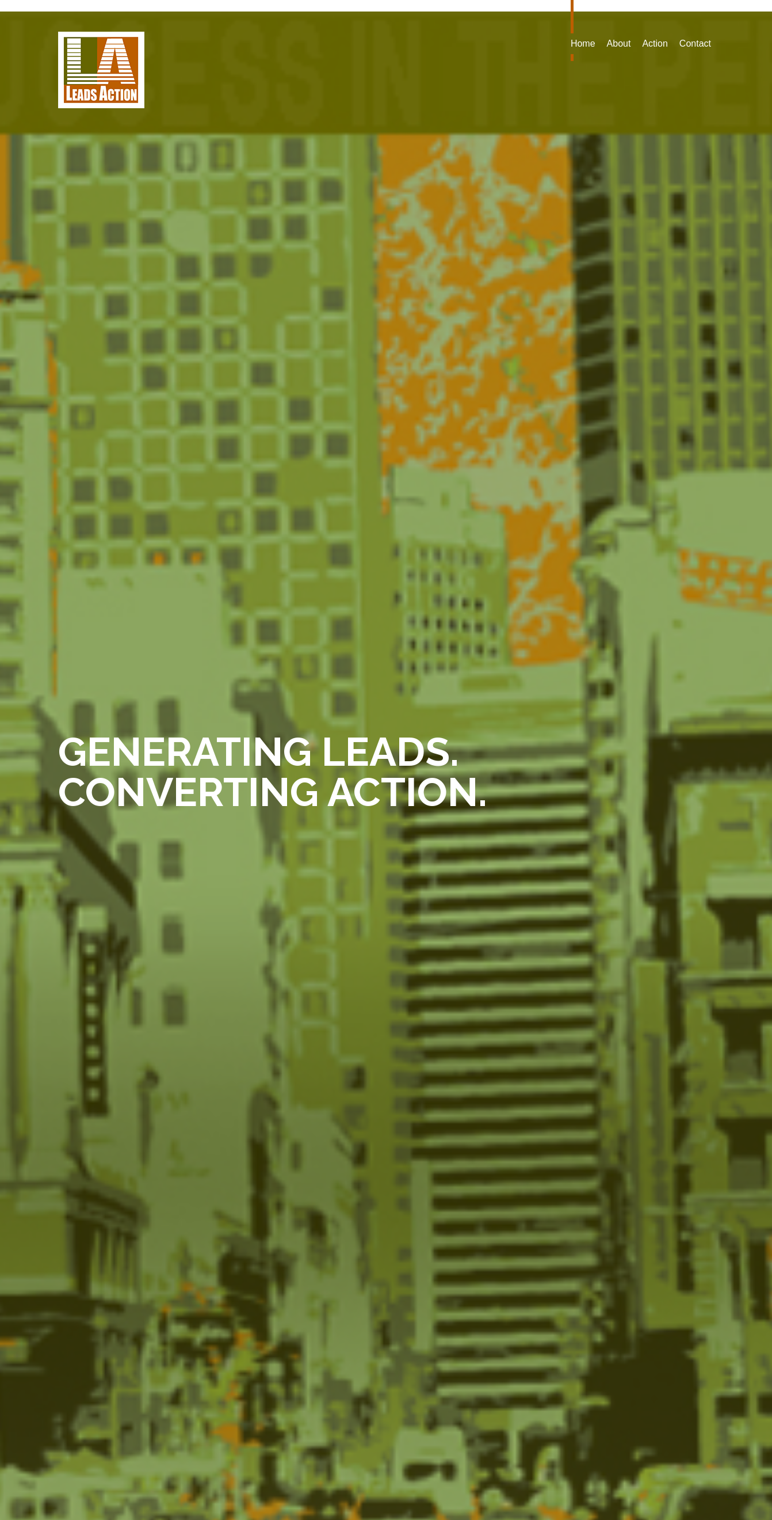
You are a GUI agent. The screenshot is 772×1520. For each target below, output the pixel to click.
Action (654, 43)
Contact (695, 43)
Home (583, 43)
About (619, 43)
